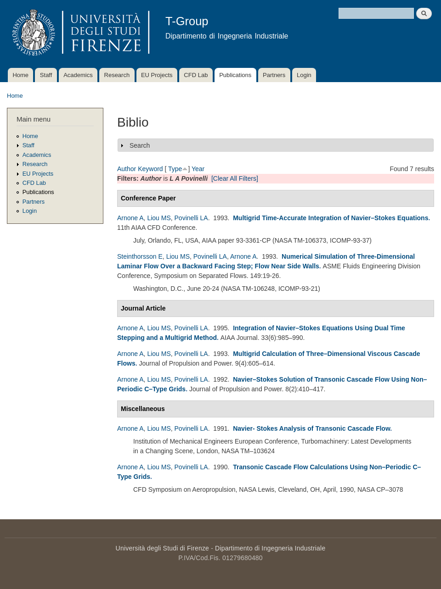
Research (117, 75)
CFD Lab (196, 75)
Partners (274, 75)
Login (304, 75)
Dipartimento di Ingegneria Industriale (270, 548)
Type (175, 168)
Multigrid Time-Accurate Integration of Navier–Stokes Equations (330, 218)
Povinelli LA (191, 218)
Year (198, 168)
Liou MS (158, 218)
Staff (46, 75)
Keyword (150, 168)
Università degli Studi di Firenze (162, 548)
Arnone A (130, 218)
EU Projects (157, 75)
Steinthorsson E (140, 256)
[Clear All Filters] (234, 178)
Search (140, 145)
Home (20, 75)
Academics (78, 75)
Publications (235, 75)
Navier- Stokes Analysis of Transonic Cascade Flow (311, 428)
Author (126, 168)
